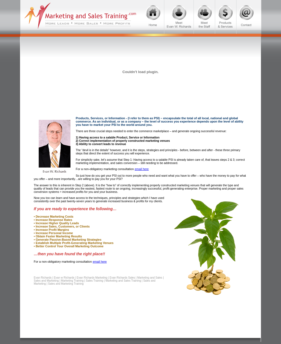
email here (142, 169)
